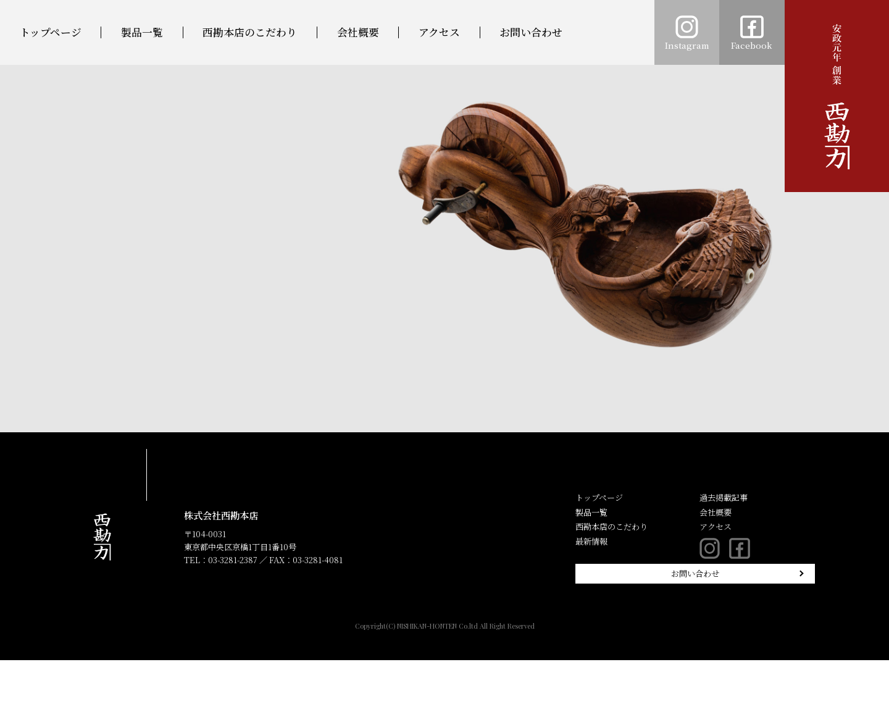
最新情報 (591, 541)
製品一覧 (142, 32)
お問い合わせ (530, 32)
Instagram (687, 33)
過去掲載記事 (723, 497)
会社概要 (358, 32)
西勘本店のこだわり (249, 32)
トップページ (50, 32)
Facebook (751, 33)
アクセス (439, 32)
